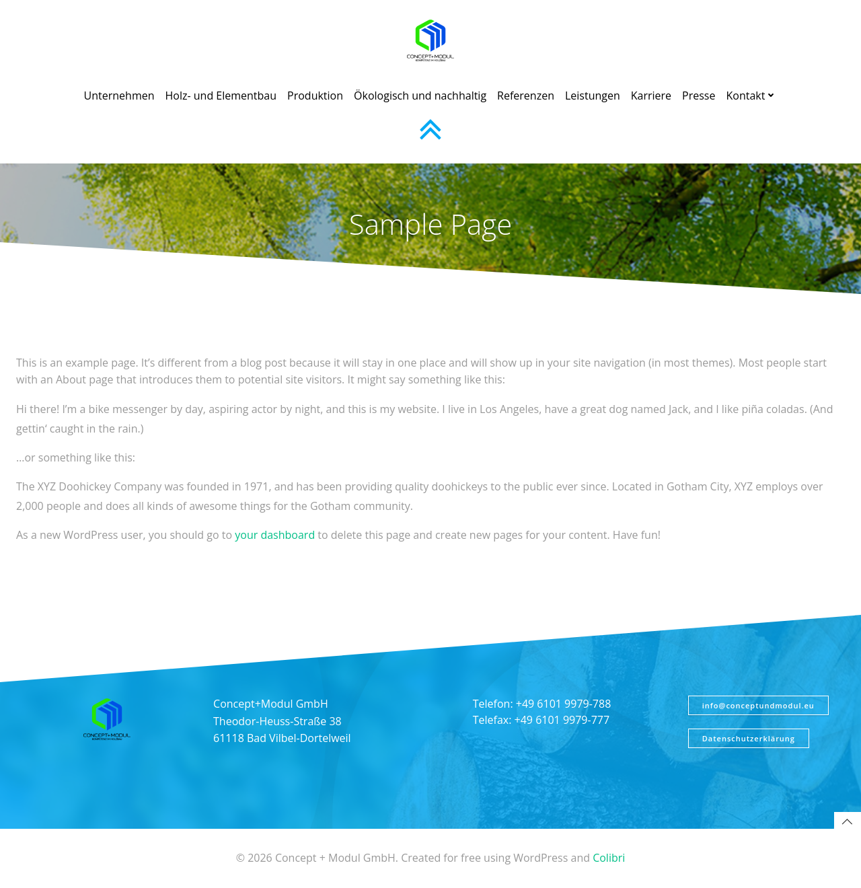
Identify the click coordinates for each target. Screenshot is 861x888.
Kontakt (751, 95)
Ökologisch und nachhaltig (420, 95)
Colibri (609, 858)
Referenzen (525, 95)
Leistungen (592, 95)
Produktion (315, 95)
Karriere (651, 95)
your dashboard (275, 534)
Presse (698, 95)
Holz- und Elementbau (221, 95)
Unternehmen (119, 95)
